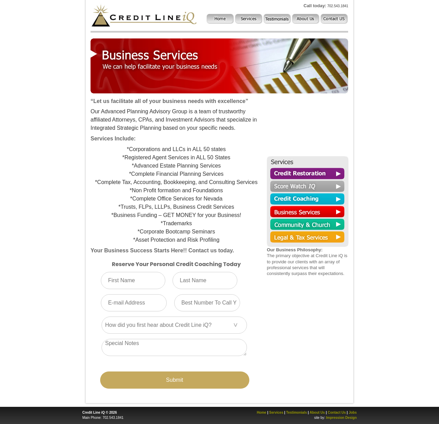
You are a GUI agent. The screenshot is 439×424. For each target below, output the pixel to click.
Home (261, 412)
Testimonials (296, 412)
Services (276, 412)
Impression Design (341, 418)
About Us (317, 412)
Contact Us (337, 412)
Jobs (353, 412)
